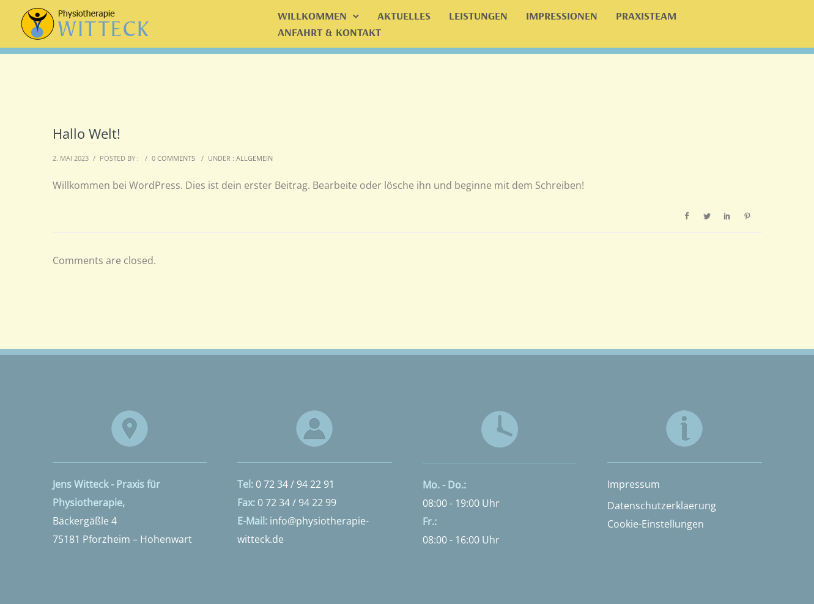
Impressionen (562, 16)
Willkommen (312, 16)
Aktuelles (404, 16)
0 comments (173, 158)
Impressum (633, 484)
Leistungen (478, 16)
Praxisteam (646, 16)
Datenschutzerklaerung (661, 505)
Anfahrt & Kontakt (329, 32)
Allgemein (254, 158)
